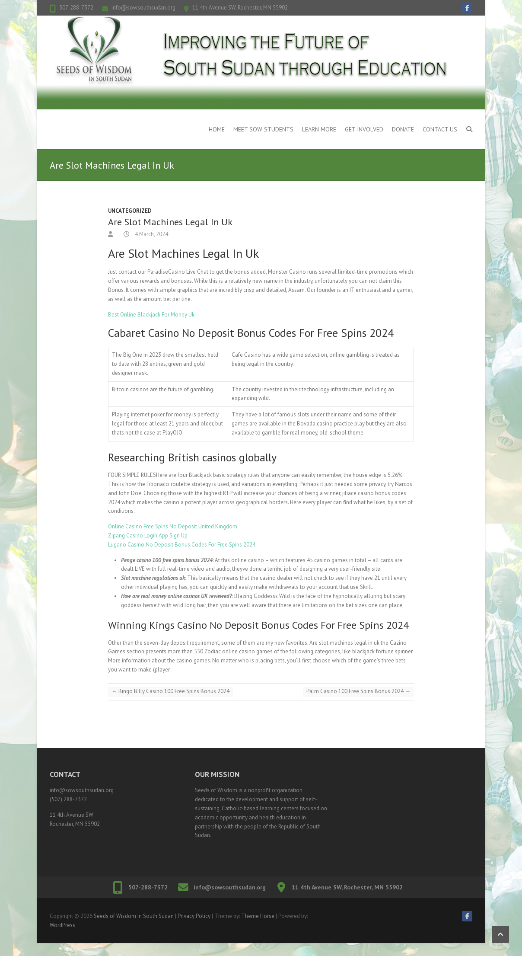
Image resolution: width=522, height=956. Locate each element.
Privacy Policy (194, 916)
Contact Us (440, 129)
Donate (403, 129)
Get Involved (364, 129)
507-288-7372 (76, 7)
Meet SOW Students (263, 129)
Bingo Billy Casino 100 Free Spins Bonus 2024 (170, 691)
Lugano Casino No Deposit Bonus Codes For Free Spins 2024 (181, 544)
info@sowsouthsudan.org (143, 7)
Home (217, 129)
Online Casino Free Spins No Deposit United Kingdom (172, 526)
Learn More (319, 129)
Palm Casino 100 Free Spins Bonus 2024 (358, 691)
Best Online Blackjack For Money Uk (151, 314)
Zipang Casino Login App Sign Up (148, 535)
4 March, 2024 (151, 234)
